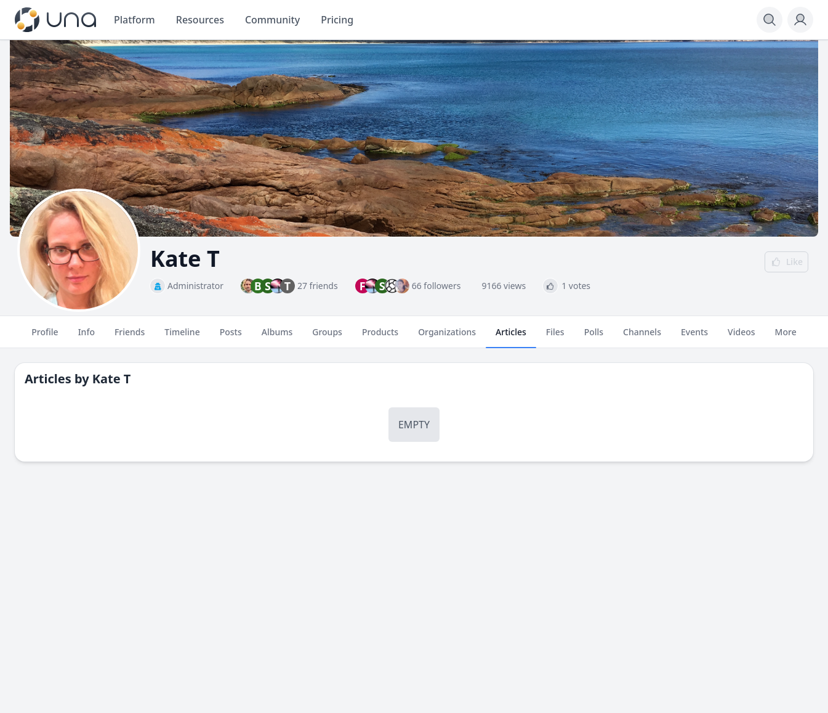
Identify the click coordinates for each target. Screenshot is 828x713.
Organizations (447, 337)
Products (380, 337)
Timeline (182, 337)
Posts (231, 337)
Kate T (111, 378)
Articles (511, 337)
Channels (642, 337)
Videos (741, 337)
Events (694, 337)
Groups (327, 337)
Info (86, 337)
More (785, 337)
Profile (45, 337)
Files (555, 337)
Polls (593, 337)
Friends (130, 337)
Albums (277, 337)
